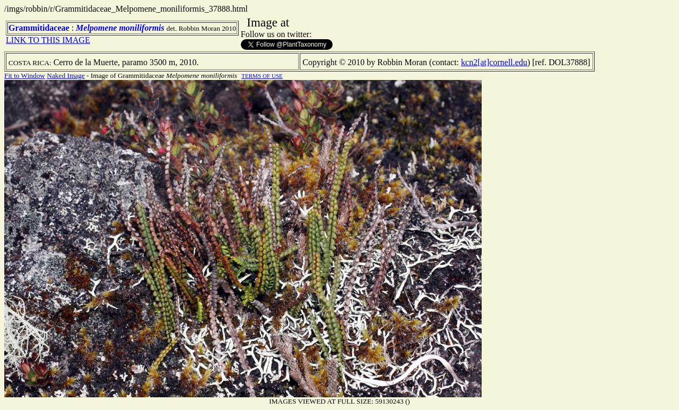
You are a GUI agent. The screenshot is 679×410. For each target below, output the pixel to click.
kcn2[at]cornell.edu (494, 62)
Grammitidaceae (38, 27)
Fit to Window (24, 75)
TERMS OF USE (262, 76)
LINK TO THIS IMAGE (48, 39)
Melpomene (96, 27)
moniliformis (141, 27)
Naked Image (65, 75)
